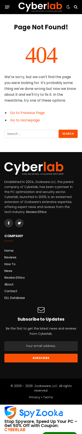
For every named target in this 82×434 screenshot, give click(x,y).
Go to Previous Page (27, 112)
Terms (48, 397)
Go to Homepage (25, 120)
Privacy (34, 397)
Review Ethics (36, 212)
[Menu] (7, 7)
